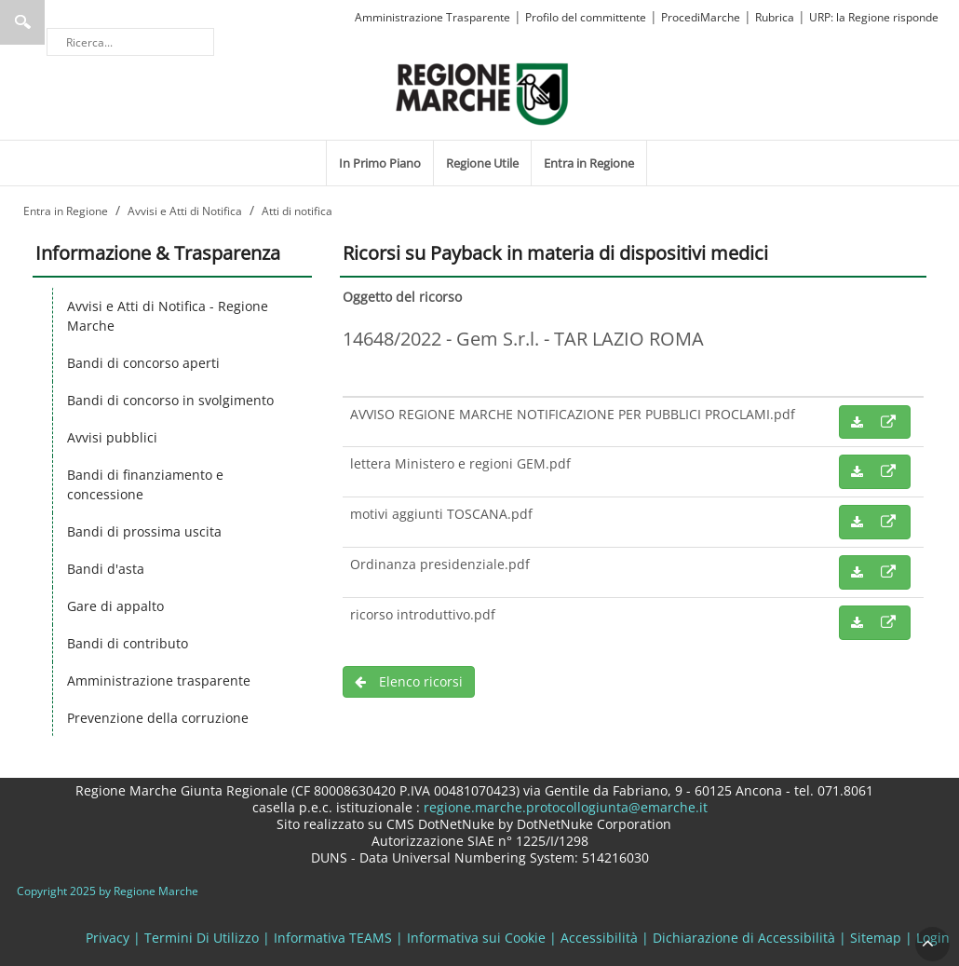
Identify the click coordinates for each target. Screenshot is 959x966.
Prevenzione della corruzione (158, 718)
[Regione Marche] (482, 93)
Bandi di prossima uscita (144, 531)
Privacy (107, 937)
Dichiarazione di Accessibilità (744, 937)
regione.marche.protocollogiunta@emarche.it (564, 807)
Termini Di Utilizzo (201, 937)
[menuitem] (380, 163)
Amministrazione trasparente (158, 680)
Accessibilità (599, 937)
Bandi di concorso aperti (143, 363)
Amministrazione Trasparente (432, 17)
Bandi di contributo (127, 643)
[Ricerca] (130, 42)
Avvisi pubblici (112, 437)
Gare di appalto (115, 606)
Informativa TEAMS (333, 937)
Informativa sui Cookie (476, 937)
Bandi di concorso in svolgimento (170, 400)
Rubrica (774, 17)
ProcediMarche (700, 17)
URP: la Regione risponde (874, 17)
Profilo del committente (585, 17)
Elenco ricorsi (409, 681)
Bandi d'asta (105, 569)
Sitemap (875, 937)
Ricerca (22, 22)
